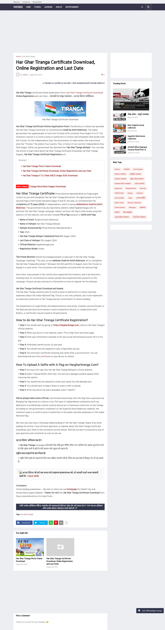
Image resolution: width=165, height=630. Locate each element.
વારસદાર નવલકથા (120, 178)
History (130, 193)
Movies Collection (134, 202)
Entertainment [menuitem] (72, 7)
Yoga (130, 198)
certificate (45, 356)
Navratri (143, 188)
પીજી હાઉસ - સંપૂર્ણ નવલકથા (138, 114)
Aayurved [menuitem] (48, 7)
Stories (117, 169)
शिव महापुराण (127, 212)
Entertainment (131, 188)
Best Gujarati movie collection (136, 126)
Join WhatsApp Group (150, 610)
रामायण (117, 212)
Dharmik (140, 193)
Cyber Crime (119, 202)
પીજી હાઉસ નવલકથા (136, 178)
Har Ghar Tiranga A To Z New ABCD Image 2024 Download (50, 175)
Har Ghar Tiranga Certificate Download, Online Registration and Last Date (57, 170)
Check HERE (33, 476)
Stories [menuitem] (37, 7)
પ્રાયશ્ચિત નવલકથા (135, 174)
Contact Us (26, 2)
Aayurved (118, 188)
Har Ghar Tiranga (29, 56)
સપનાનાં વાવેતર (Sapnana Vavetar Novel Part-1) (137, 148)
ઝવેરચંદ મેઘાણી (139, 183)
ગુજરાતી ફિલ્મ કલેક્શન (122, 217)
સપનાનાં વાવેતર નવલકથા (123, 183)
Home (18, 56)
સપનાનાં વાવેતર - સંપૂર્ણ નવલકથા (127, 102)
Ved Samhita (119, 198)
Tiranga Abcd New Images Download (47, 186)
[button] (142, 7)
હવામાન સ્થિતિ (140, 198)
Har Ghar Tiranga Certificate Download (85, 92)
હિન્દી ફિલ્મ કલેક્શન (139, 217)
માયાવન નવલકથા (120, 174)
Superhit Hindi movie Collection (136, 137)
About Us (16, 2)
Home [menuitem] (28, 7)
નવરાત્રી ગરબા (119, 193)
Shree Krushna (120, 207)
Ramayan (132, 207)
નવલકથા (126, 169)
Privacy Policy (37, 2)
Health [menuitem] (59, 7)
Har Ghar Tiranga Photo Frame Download (42, 166)
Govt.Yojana (138, 169)
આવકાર (18, 7)
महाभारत (142, 207)
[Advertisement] (82, 32)
